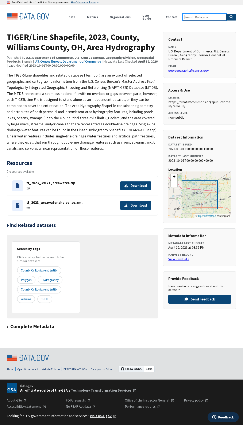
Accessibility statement (26, 406)
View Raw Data (178, 259)
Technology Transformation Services (103, 390)
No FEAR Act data (81, 406)
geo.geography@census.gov (188, 70)
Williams (26, 299)
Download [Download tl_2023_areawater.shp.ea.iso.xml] (135, 205)
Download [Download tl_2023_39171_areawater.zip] (135, 185)
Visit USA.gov (103, 416)
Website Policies (51, 369)
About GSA (17, 400)
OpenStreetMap (207, 216)
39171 (45, 299)
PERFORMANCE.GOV (75, 369)
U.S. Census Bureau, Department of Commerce (68, 61)
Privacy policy (196, 400)
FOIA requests (78, 400)
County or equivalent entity (39, 270)
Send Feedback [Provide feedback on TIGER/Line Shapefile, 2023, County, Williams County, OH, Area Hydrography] (200, 299)
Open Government (27, 369)
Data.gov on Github (102, 369)
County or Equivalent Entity (39, 289)
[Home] (28, 16)
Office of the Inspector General (149, 400)
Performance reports (143, 406)
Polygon (26, 280)
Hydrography (50, 280)
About (10, 369)
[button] (174, 177)
